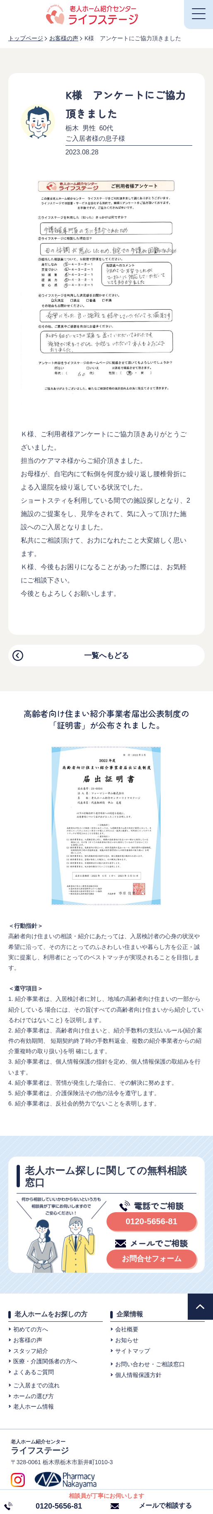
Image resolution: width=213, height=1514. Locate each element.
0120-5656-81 (151, 1221)
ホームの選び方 (33, 1396)
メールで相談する (165, 1505)
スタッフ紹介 (30, 1351)
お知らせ (126, 1340)
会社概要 (126, 1329)
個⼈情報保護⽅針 (138, 1375)
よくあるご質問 (33, 1372)
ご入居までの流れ (36, 1385)
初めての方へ (30, 1329)
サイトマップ (132, 1351)
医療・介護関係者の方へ (45, 1361)
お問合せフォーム (152, 1259)
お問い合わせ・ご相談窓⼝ (150, 1364)
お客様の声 (27, 1340)
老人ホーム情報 (33, 1406)
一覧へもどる (106, 655)
